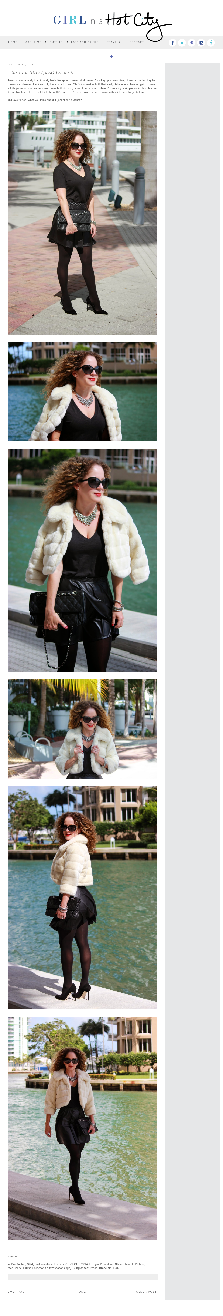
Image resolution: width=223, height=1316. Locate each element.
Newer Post (16, 1291)
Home (81, 1291)
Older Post (146, 1291)
